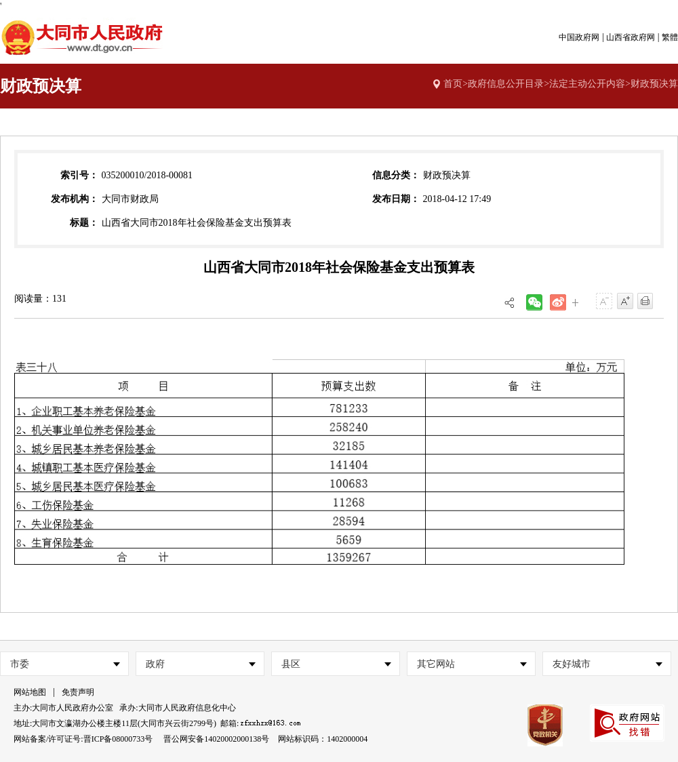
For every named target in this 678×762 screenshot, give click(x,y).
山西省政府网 (630, 37)
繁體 (670, 37)
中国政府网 (579, 37)
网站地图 (30, 692)
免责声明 (78, 692)
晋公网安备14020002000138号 (216, 739)
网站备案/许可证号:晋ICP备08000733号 (83, 739)
